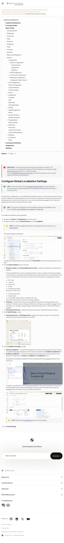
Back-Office (18, 10)
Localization (11, 137)
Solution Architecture (12, 23)
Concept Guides (10, 25)
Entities (10, 107)
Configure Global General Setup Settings (12, 14)
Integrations (15, 67)
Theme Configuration (15, 85)
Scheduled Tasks (13, 105)
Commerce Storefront (12, 143)
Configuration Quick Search (18, 80)
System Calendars (14, 117)
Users (12, 10)
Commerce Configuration (17, 75)
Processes (11, 127)
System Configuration (16, 62)
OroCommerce (10, 470)
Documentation (5, 10)
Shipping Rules (12, 120)
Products (9, 41)
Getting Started (11, 31)
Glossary (9, 148)
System (9, 57)
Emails (9, 92)
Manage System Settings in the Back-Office (35, 10)
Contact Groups (13, 90)
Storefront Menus (13, 115)
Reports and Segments (13, 55)
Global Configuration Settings (9, 12)
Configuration (12, 60)
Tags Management (13, 110)
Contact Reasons (13, 87)
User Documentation (11, 20)
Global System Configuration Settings (29, 12)
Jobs (9, 100)
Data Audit (11, 102)
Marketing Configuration (17, 77)
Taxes (8, 47)
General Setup (15, 65)
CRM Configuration (15, 72)
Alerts (10, 140)
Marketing (9, 44)
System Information (14, 130)
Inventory (9, 49)
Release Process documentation (22, 173)
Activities (9, 52)
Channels (11, 97)
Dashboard (10, 33)
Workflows (11, 125)
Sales (8, 39)
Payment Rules (13, 122)
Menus (10, 112)
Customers (10, 36)
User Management (13, 82)
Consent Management (15, 132)
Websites (14, 70)
